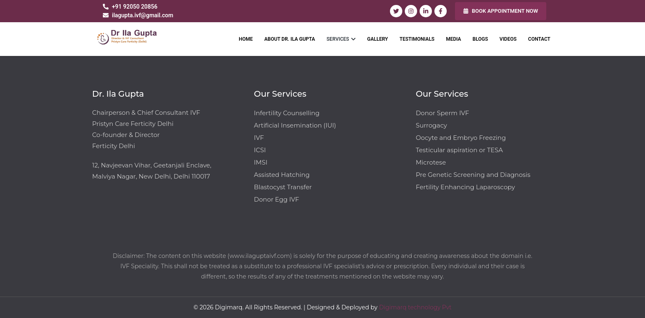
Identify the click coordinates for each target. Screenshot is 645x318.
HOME (246, 39)
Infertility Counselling (286, 113)
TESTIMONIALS (416, 39)
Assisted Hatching (281, 175)
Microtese (431, 162)
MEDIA (453, 39)
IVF (259, 138)
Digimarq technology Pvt (415, 307)
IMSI (260, 162)
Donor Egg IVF (276, 199)
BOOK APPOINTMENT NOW (500, 11)
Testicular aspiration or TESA (459, 150)
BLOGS (480, 39)
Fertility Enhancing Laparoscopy (465, 187)
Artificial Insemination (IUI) (295, 125)
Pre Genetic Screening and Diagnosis (473, 175)
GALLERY (377, 39)
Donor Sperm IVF (442, 113)
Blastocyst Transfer (283, 187)
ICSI (260, 150)
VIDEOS (507, 39)
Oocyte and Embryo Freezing (461, 138)
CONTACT (539, 39)
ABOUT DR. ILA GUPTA (289, 39)
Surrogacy (431, 125)
